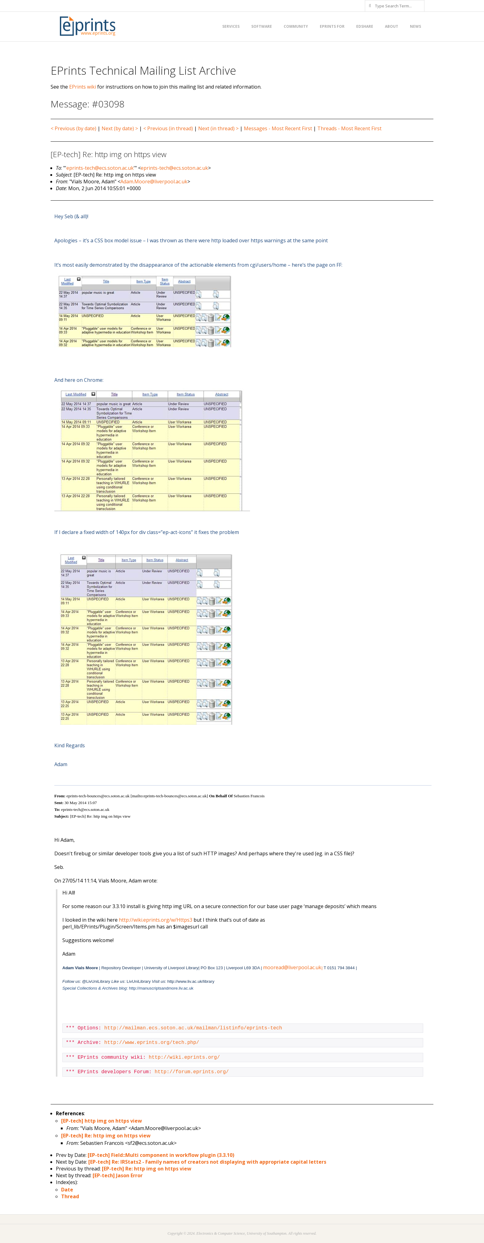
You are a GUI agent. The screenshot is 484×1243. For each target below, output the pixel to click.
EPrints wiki (82, 86)
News (415, 26)
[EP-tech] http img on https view (101, 1120)
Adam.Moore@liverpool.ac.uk (153, 181)
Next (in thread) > (218, 128)
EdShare (364, 26)
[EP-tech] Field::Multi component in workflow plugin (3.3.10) (161, 1155)
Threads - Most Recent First (349, 128)
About (391, 26)
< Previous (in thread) (168, 128)
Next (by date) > (120, 128)
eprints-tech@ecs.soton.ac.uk (100, 168)
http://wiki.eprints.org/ (184, 1057)
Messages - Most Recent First (278, 128)
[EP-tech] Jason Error (118, 1175)
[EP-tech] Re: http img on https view (106, 1135)
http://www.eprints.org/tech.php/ (151, 1042)
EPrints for (332, 26)
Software (261, 26)
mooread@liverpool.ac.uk (292, 967)
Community (296, 26)
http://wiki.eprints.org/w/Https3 (155, 919)
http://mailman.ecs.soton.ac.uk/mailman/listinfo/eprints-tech (193, 1028)
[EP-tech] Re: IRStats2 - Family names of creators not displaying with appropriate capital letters (207, 1161)
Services (231, 26)
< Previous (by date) (73, 128)
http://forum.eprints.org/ (192, 1072)
